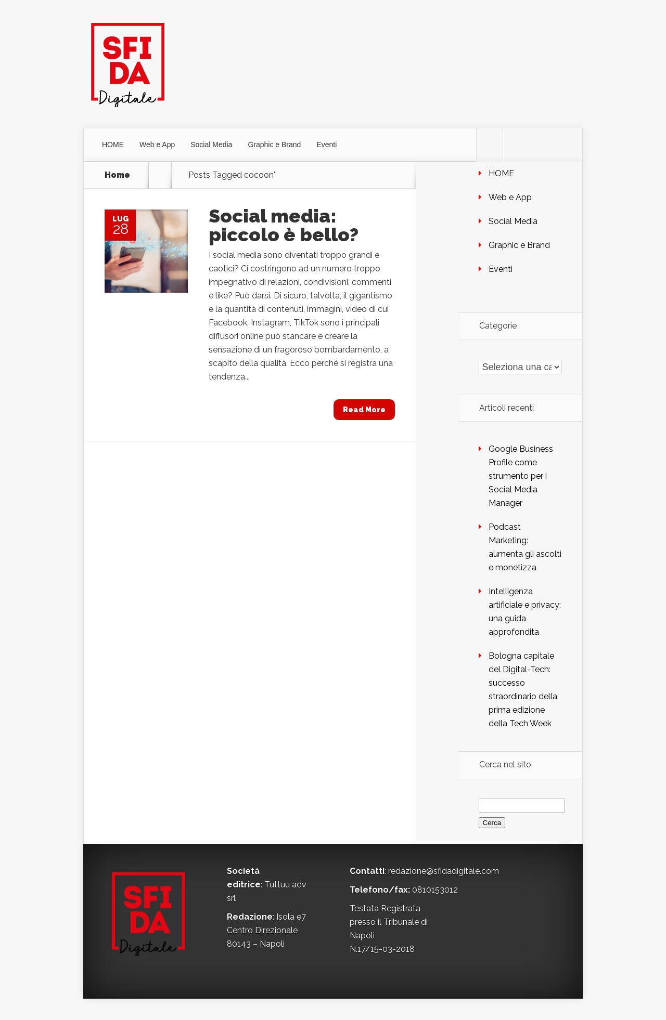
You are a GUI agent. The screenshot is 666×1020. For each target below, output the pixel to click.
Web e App (157, 144)
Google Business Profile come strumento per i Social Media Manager (521, 476)
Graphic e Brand (274, 144)
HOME (113, 144)
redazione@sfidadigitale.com (443, 871)
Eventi (326, 144)
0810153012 (435, 890)
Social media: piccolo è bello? (283, 225)
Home (117, 175)
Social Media (211, 144)
